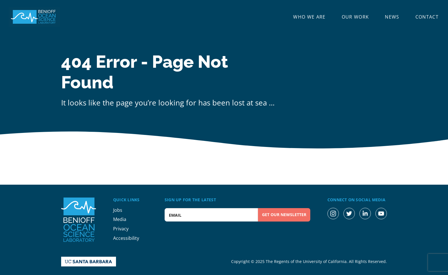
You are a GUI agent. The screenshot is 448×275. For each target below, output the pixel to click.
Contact (427, 17)
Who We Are (309, 17)
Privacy (121, 229)
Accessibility (126, 238)
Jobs (117, 210)
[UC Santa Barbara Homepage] (88, 261)
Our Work (355, 17)
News (392, 17)
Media (119, 219)
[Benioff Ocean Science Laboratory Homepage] (34, 17)
